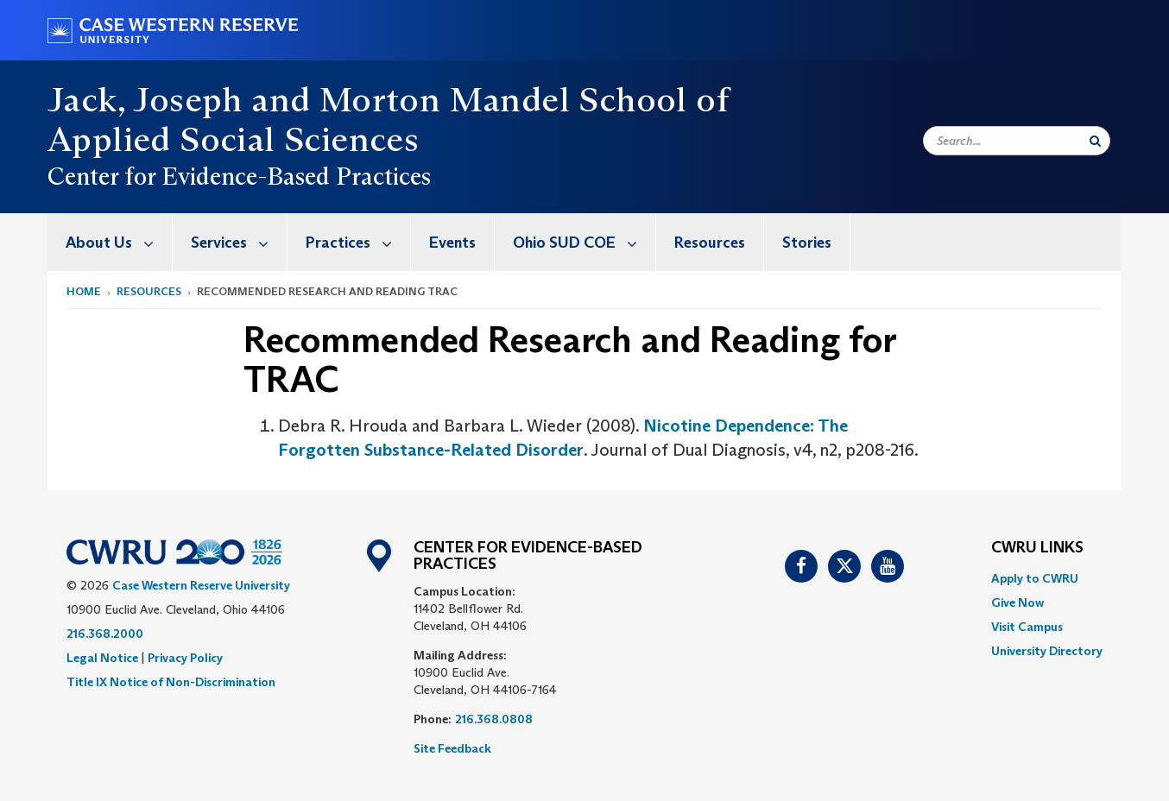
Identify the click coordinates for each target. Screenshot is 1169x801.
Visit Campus (1027, 626)
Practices (358, 242)
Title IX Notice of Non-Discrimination (170, 682)
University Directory (1047, 651)
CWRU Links (1037, 548)
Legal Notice (102, 657)
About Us (119, 242)
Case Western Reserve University (201, 585)
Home (83, 291)
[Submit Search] (1095, 140)
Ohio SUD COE (584, 242)
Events (452, 242)
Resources (709, 242)
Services (239, 242)
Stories (806, 242)
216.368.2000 (104, 633)
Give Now (1017, 602)
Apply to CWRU (1034, 578)
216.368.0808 (494, 719)
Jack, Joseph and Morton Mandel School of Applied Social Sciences (388, 119)
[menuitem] (110, 242)
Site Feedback (452, 748)
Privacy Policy (185, 657)
